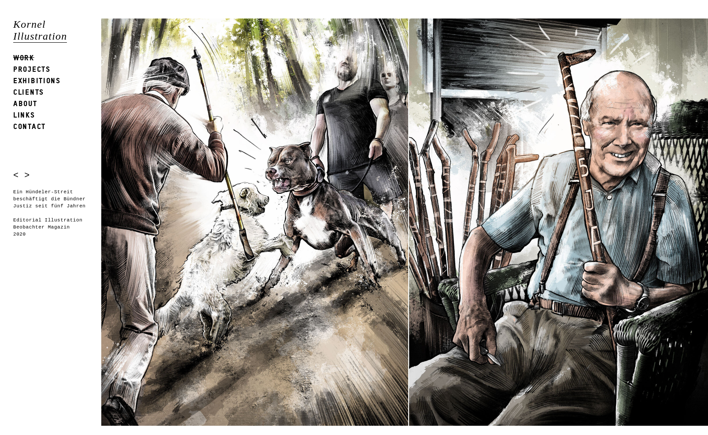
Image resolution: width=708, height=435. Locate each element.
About (25, 103)
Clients (28, 91)
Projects (32, 69)
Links (24, 114)
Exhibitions (37, 80)
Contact (29, 126)
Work (23, 57)
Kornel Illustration (40, 30)
